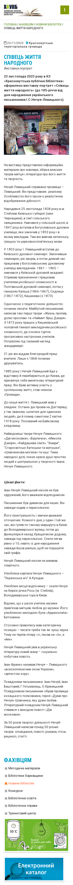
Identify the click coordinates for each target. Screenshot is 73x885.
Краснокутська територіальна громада (28, 44)
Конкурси (15, 791)
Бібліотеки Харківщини (25, 776)
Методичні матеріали (24, 768)
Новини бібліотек (21, 783)
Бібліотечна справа (22, 806)
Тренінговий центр (22, 813)
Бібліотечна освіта (22, 798)
